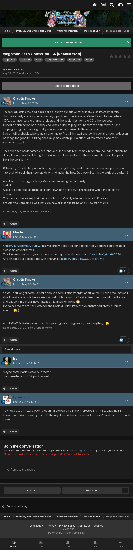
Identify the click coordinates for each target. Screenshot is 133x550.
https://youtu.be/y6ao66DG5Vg (103, 254)
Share (32, 490)
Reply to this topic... (21, 469)
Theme (51, 525)
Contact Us (84, 525)
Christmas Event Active (67, 42)
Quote (14, 223)
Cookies (98, 525)
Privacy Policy (67, 525)
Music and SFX (31, 73)
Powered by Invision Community (66, 532)
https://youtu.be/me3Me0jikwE (22, 245)
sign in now (85, 450)
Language (36, 525)
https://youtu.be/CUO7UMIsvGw (81, 258)
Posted (25, 103)
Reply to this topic (66, 85)
